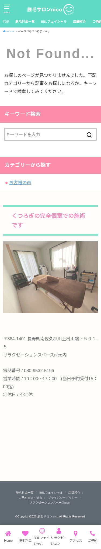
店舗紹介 (79, 21)
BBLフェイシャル (54, 21)
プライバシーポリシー (63, 497)
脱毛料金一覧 (25, 21)
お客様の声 (20, 182)
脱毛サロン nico (47, 516)
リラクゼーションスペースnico (49, 502)
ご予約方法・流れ (30, 497)
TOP (6, 21)
